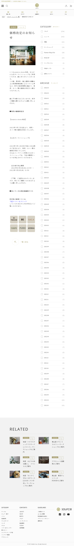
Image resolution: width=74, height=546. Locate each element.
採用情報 (22, 528)
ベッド (3, 523)
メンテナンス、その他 (7, 532)
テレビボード (4, 521)
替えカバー (4, 530)
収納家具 (3, 518)
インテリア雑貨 (5, 535)
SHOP (21, 514)
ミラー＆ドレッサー (6, 528)
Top (3, 17)
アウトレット (4, 537)
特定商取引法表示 (42, 516)
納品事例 (22, 523)
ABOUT (22, 511)
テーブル (3, 511)
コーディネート (24, 521)
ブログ (21, 518)
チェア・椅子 (4, 514)
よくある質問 (41, 514)
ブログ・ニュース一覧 (13, 17)
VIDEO (22, 525)
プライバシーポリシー (43, 518)
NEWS (21, 516)
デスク (3, 525)
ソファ (3, 516)
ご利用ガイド (41, 511)
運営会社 (40, 521)
